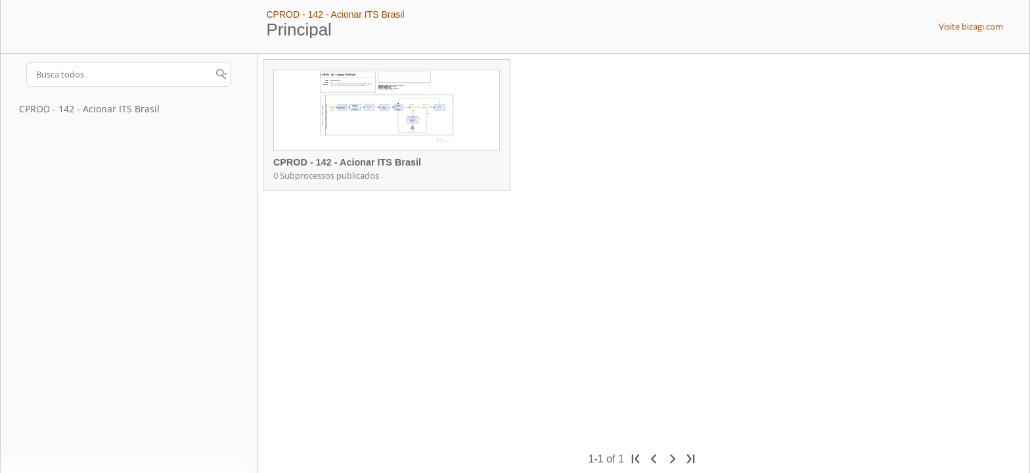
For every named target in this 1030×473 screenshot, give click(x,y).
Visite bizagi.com (971, 26)
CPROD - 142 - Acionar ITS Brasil (335, 14)
